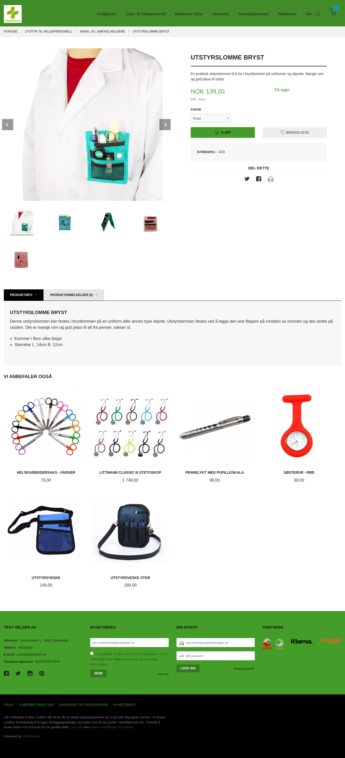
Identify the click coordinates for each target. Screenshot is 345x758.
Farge (196, 109)
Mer (309, 13)
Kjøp (223, 132)
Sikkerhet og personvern (83, 705)
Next (165, 124)
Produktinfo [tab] (21, 295)
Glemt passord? (244, 669)
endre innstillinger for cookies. (112, 727)
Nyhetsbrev (124, 705)
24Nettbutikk (31, 736)
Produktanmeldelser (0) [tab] (71, 295)
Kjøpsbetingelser (37, 705)
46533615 (25, 647)
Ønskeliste (295, 132)
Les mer (163, 674)
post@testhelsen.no (31, 654)
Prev (7, 124)
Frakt (9, 705)
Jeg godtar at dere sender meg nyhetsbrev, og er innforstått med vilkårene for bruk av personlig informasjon (129, 659)
